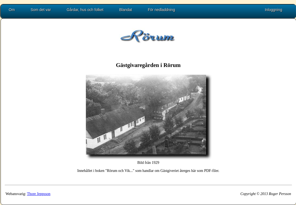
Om (12, 10)
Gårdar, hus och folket (85, 10)
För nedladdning (161, 10)
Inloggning (273, 10)
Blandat (125, 10)
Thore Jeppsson (38, 194)
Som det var (41, 10)
